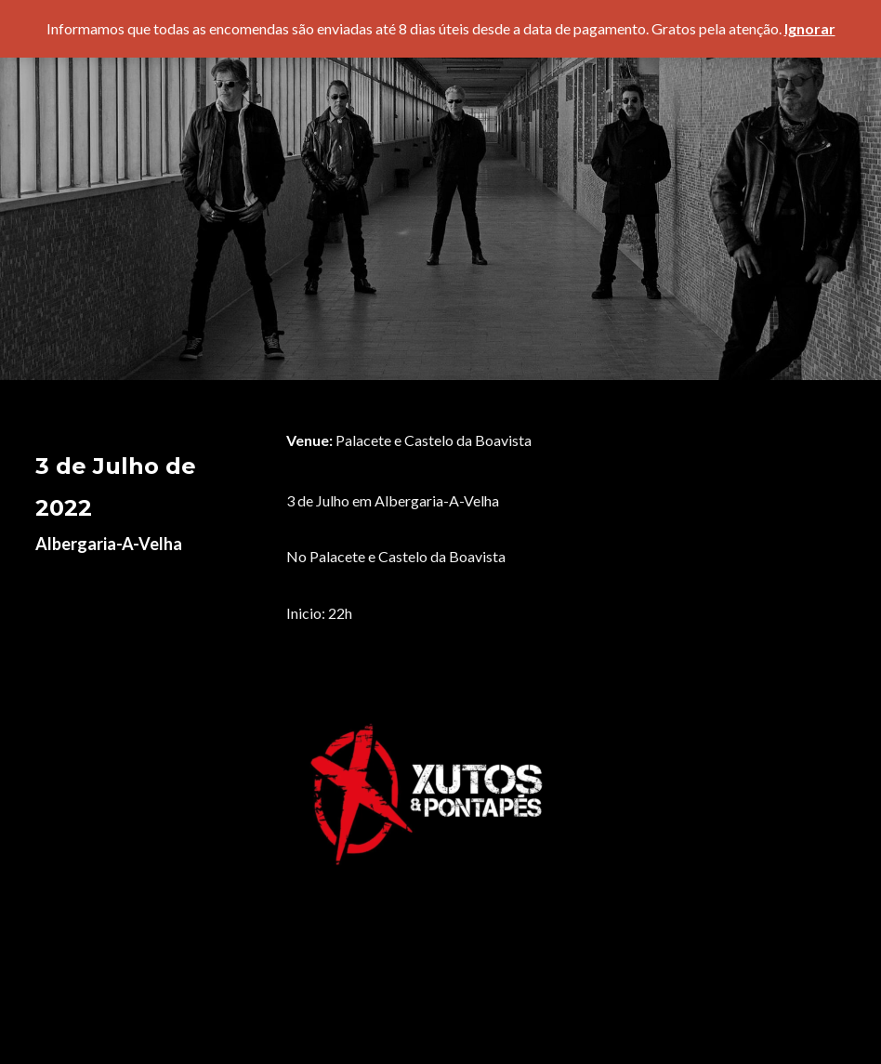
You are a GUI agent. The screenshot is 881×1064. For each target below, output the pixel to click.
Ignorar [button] (809, 28)
